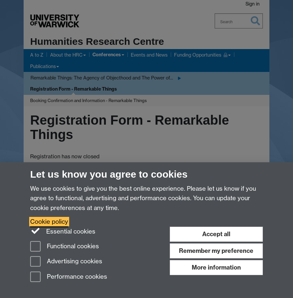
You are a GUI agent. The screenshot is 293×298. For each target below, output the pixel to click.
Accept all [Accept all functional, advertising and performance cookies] (216, 234)
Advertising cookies (66, 262)
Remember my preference (216, 250)
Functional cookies (64, 247)
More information (216, 267)
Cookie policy (49, 221)
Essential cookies (62, 231)
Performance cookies (68, 277)
